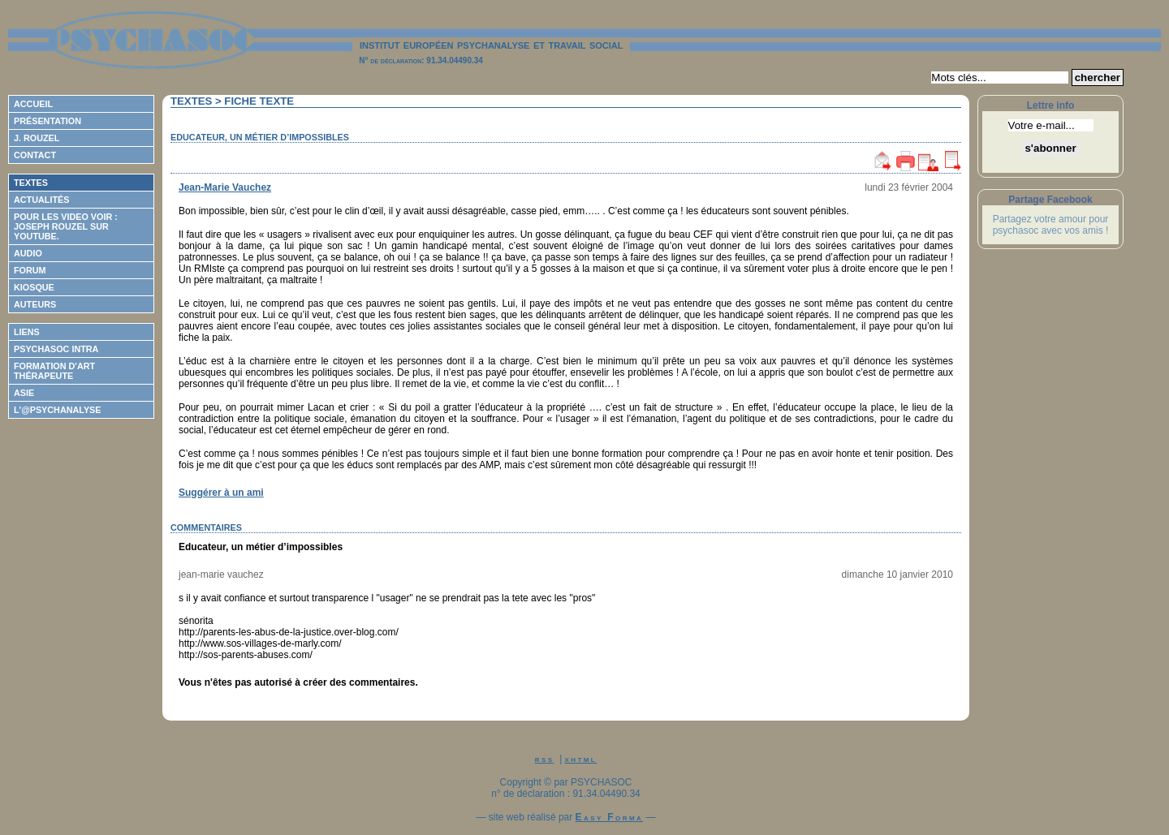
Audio (28, 253)
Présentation (47, 121)
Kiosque (34, 287)
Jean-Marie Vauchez (225, 187)
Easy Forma (610, 817)
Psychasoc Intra (56, 349)
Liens (27, 332)
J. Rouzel (36, 138)
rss (544, 758)
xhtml (581, 758)
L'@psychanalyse (57, 410)
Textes (31, 182)
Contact (35, 155)
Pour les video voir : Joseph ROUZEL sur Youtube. (66, 226)
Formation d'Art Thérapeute (54, 371)
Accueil (33, 104)
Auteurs (35, 304)
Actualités (41, 199)
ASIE (24, 393)
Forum (30, 270)
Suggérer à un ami (221, 492)
